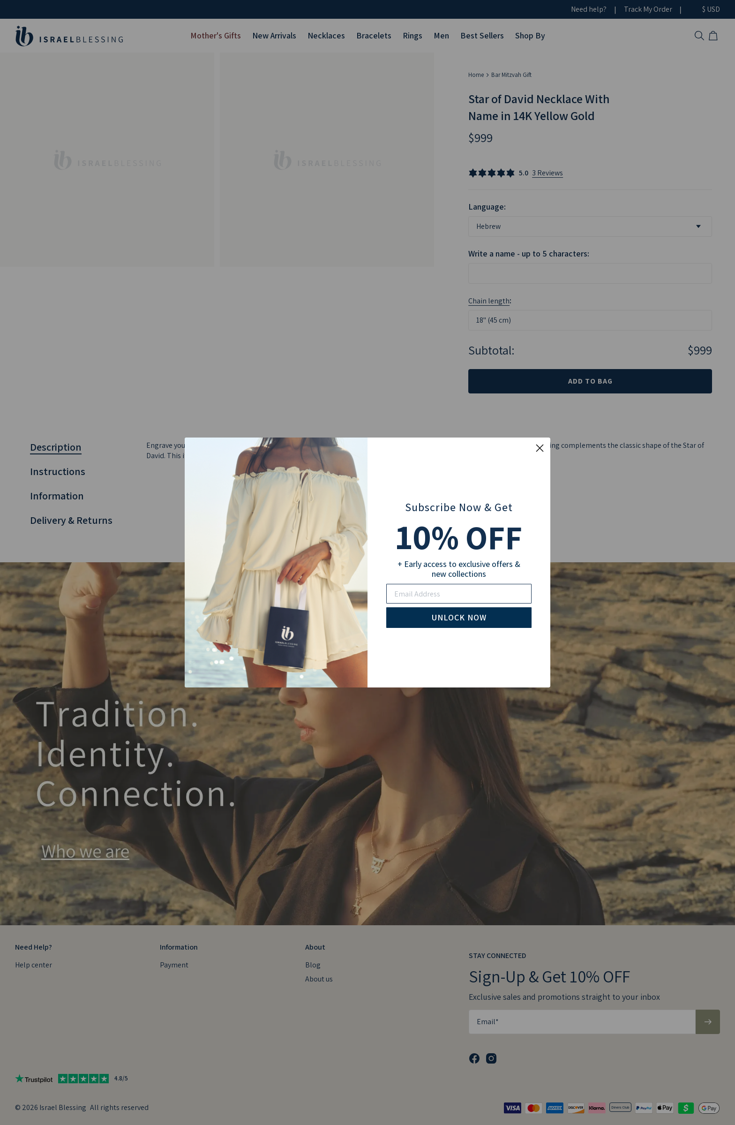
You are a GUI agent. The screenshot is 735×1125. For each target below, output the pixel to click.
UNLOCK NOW (459, 617)
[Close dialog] (540, 448)
